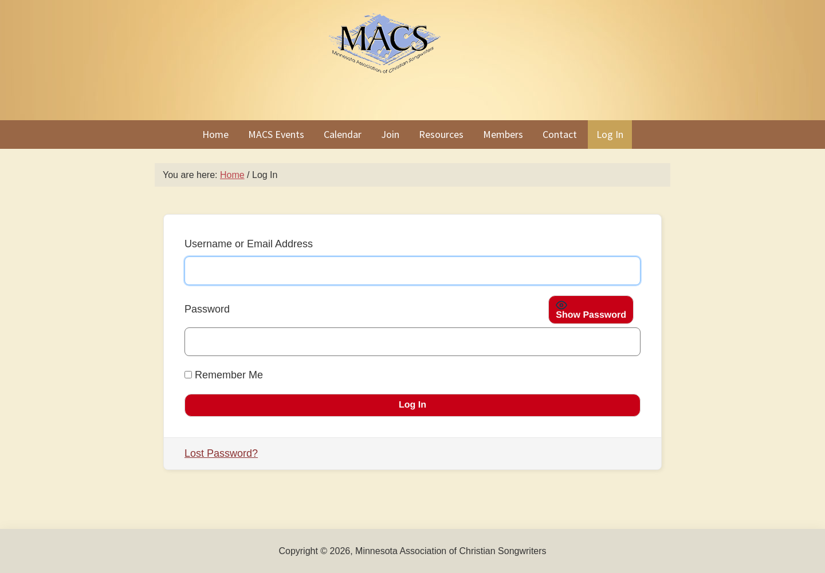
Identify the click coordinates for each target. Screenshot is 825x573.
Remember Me (223, 375)
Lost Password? (221, 453)
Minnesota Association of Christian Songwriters (412, 60)
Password (207, 309)
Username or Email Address (248, 244)
